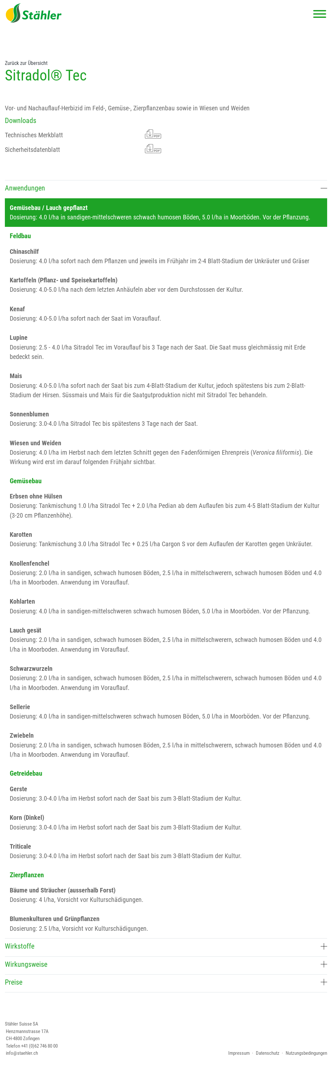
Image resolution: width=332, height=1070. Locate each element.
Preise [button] (166, 982)
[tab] (166, 189)
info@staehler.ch (22, 1053)
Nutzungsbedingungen (306, 1053)
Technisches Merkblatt (83, 134)
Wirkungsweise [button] (166, 964)
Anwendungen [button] (166, 188)
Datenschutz (267, 1053)
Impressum (239, 1053)
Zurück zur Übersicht (26, 63)
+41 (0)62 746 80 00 (39, 1046)
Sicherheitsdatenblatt (83, 149)
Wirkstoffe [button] (166, 946)
